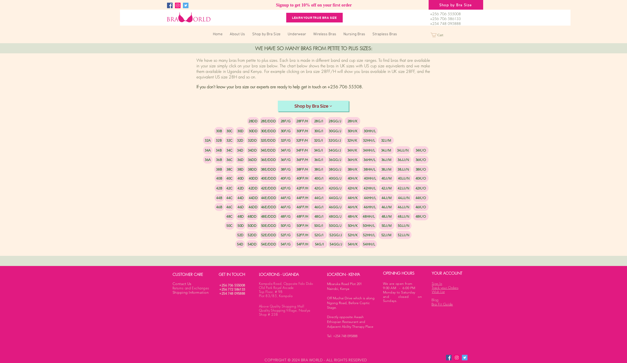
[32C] (229, 140)
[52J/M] (386, 235)
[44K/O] (421, 198)
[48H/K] (353, 216)
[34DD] (252, 150)
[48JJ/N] (403, 216)
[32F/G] (285, 140)
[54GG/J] (336, 244)
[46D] (240, 207)
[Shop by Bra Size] (456, 5)
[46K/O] (421, 207)
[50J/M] (386, 226)
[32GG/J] (335, 140)
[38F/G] (285, 169)
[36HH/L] (369, 160)
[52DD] (252, 235)
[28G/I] (319, 121)
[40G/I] (319, 178)
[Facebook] (170, 5)
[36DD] (252, 160)
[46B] (219, 207)
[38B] (219, 169)
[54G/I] (319, 244)
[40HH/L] (370, 178)
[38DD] (252, 169)
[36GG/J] (335, 160)
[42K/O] (421, 188)
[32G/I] (318, 140)
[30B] (219, 131)
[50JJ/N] (403, 226)
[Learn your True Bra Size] (314, 17)
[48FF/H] (302, 216)
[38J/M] (386, 169)
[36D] (240, 160)
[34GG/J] (335, 150)
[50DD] (252, 226)
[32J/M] (386, 140)
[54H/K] (353, 244)
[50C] (229, 226)
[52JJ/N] (403, 235)
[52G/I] (319, 235)
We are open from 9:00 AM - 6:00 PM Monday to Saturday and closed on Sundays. (402, 292)
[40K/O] (421, 178)
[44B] (219, 198)
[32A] (208, 140)
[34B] (219, 150)
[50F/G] (285, 226)
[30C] (229, 131)
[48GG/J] (335, 216)
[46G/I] (319, 207)
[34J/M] (386, 150)
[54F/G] (285, 244)
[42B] (219, 188)
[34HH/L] (369, 150)
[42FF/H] (302, 188)
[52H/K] (353, 235)
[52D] (240, 235)
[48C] (229, 216)
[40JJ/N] (404, 178)
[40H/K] (353, 178)
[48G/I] (319, 216)
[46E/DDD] (268, 207)
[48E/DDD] (268, 216)
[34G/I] (318, 150)
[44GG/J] (335, 198)
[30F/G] (285, 131)
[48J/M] (386, 216)
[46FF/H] (302, 207)
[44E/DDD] (268, 198)
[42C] (229, 188)
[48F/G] (285, 216)
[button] (440, 35)
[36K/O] (421, 160)
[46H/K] (353, 207)
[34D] (240, 150)
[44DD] (253, 198)
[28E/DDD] (268, 121)
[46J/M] (386, 207)
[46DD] (253, 207)
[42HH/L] (370, 188)
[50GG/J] (335, 226)
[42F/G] (285, 188)
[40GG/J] (335, 178)
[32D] (240, 140)
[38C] (229, 169)
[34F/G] (285, 150)
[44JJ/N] (404, 198)
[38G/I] (319, 169)
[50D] (240, 226)
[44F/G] (285, 198)
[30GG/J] (335, 131)
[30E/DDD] (268, 131)
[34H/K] (352, 150)
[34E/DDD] (268, 150)
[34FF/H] (302, 150)
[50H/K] (353, 226)
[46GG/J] (335, 207)
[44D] (240, 198)
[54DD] (252, 244)
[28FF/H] (302, 121)
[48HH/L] (369, 216)
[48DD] (252, 216)
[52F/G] (285, 235)
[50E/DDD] (268, 226)
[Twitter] (185, 5)
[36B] (219, 160)
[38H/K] (352, 169)
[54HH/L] (369, 244)
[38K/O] (421, 169)
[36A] (208, 160)
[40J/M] (386, 178)
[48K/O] (421, 216)
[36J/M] (386, 160)
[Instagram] (178, 5)
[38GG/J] (335, 169)
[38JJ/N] (403, 169)
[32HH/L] (369, 140)
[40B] (219, 178)
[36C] (229, 160)
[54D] (240, 244)
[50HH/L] (369, 226)
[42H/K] (353, 188)
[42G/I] (319, 188)
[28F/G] (285, 121)
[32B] (219, 140)
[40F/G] (285, 178)
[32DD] (252, 140)
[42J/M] (386, 188)
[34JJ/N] (403, 150)
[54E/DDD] (268, 244)
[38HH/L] (369, 169)
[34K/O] (421, 150)
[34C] (229, 150)
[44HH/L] (370, 198)
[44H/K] (353, 198)
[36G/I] (319, 160)
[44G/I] (319, 198)
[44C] (229, 198)
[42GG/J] (335, 188)
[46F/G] (285, 207)
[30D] (240, 131)
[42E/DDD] (268, 188)
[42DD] (253, 188)
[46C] (229, 207)
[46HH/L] (370, 207)
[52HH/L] (369, 235)
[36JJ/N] (403, 160)
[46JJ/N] (403, 207)
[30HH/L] (370, 131)
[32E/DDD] (268, 140)
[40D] (240, 178)
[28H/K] (352, 121)
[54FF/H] (302, 244)
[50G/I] (319, 226)
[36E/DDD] (268, 160)
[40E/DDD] (268, 178)
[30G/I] (319, 131)
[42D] (240, 188)
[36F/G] (285, 160)
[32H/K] (352, 140)
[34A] (208, 150)
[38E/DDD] (268, 169)
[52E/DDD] (268, 235)
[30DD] (253, 131)
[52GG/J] (336, 235)
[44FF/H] (302, 198)
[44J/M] (386, 198)
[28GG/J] (335, 121)
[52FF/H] (302, 235)
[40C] (229, 178)
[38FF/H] (302, 169)
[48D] (240, 216)
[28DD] (253, 121)
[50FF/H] (302, 226)
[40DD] (253, 178)
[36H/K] (352, 160)
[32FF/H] (302, 140)
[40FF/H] (302, 178)
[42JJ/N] (403, 188)
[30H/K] (352, 131)
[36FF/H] (302, 160)
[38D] (240, 169)
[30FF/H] (302, 131)
